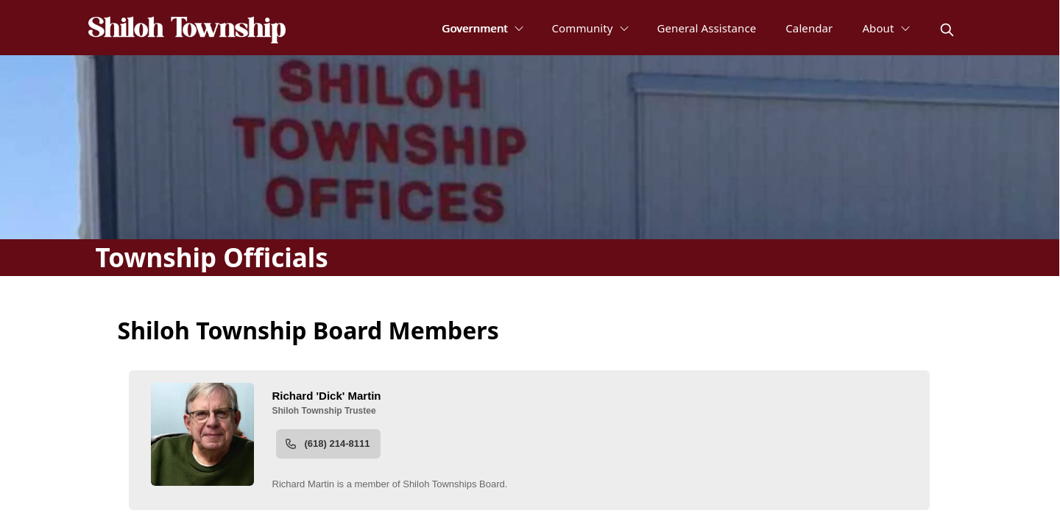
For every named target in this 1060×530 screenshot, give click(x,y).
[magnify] (947, 30)
